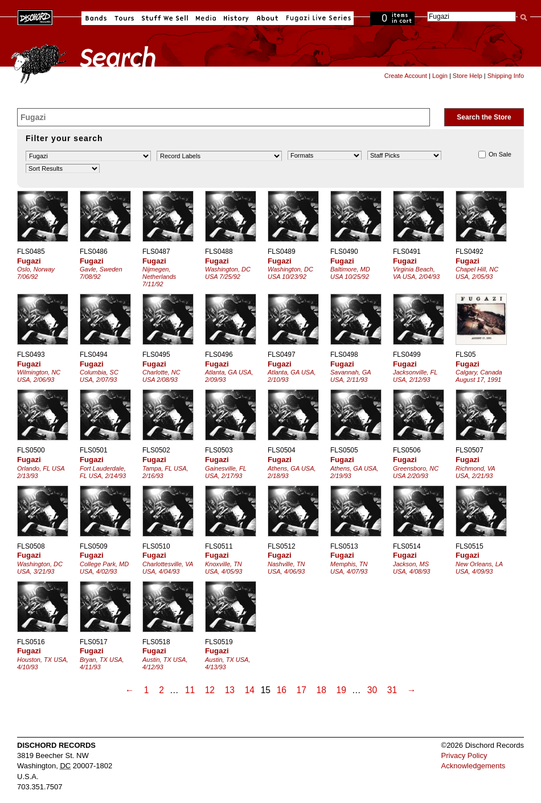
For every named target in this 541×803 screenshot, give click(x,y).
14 (250, 690)
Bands (95, 18)
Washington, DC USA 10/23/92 (290, 273)
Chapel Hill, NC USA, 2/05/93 (477, 273)
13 (230, 690)
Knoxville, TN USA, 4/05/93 (223, 568)
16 (281, 690)
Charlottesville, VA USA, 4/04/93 (167, 568)
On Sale (494, 154)
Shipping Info (505, 75)
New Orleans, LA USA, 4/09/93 (479, 568)
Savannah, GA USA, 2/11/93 (350, 376)
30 (372, 690)
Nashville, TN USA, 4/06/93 (286, 568)
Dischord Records (35, 16)
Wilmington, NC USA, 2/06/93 (38, 376)
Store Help (467, 75)
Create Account (405, 75)
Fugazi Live (317, 18)
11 (190, 690)
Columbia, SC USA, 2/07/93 (99, 376)
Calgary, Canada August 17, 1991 (479, 376)
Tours (124, 18)
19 (341, 690)
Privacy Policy (464, 755)
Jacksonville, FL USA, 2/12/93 (415, 376)
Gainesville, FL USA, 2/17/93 (226, 472)
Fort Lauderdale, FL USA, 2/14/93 (103, 472)
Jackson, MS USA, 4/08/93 (411, 568)
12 (210, 690)
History (236, 18)
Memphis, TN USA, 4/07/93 (348, 568)
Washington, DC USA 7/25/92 (228, 273)
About (267, 18)
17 (301, 690)
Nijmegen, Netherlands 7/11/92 (159, 276)
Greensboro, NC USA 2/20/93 (415, 472)
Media (206, 18)
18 (321, 690)
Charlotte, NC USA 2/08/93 (161, 376)
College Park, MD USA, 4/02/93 (104, 568)
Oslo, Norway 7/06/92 (36, 273)
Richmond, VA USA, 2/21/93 (475, 472)
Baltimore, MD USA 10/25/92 (350, 273)
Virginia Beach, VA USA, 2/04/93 (416, 273)
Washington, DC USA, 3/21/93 (40, 568)
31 (392, 690)
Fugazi (29, 261)
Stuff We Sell (165, 18)
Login (440, 75)
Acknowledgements (473, 765)
